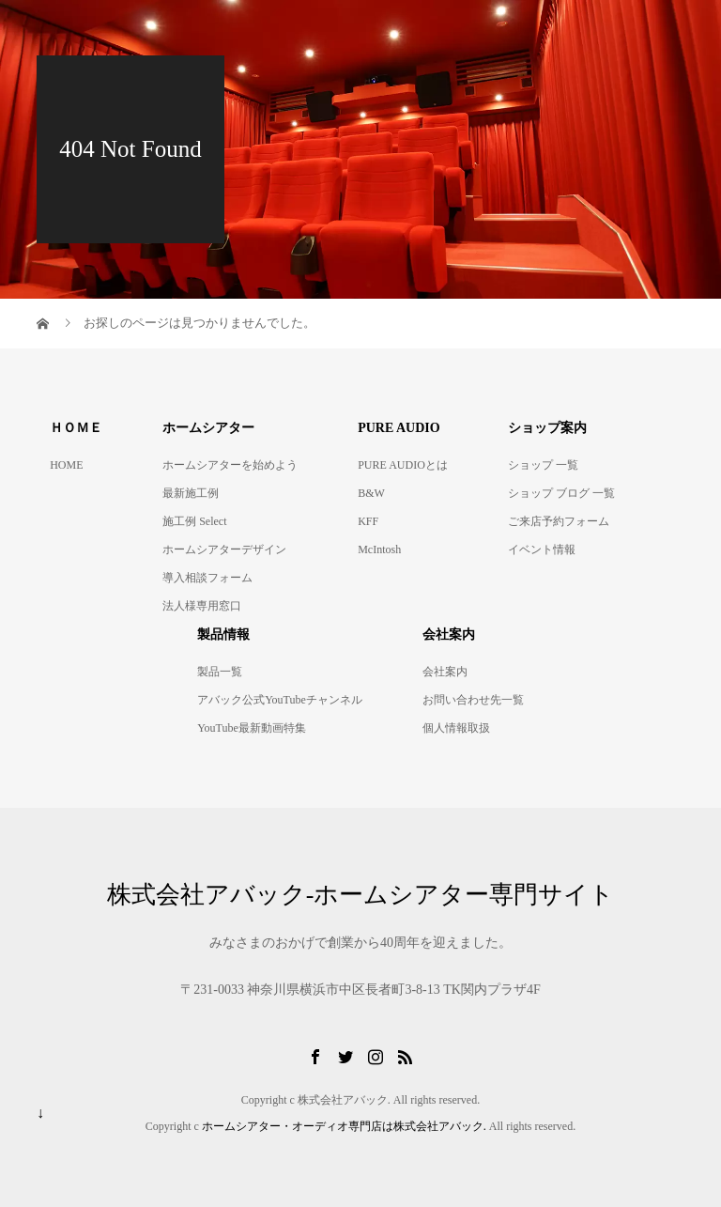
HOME (66, 465)
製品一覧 (219, 671)
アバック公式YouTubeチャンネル (279, 699)
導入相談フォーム (207, 577)
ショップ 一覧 (543, 465)
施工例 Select (194, 521)
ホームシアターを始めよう (230, 465)
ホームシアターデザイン (224, 549)
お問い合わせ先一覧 (473, 699)
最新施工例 (190, 493)
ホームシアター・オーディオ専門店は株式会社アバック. (344, 1126)
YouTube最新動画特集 (251, 728)
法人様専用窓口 (201, 605)
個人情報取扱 (456, 728)
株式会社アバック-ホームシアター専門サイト (361, 895)
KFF (368, 521)
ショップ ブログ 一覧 (561, 493)
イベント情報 (541, 549)
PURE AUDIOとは (403, 465)
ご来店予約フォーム (558, 521)
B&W (371, 493)
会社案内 (445, 671)
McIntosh (379, 549)
